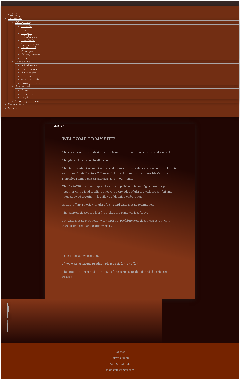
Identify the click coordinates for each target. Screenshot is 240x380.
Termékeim (15, 18)
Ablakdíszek (29, 37)
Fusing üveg (22, 61)
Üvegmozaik (22, 86)
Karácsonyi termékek (28, 101)
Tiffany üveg (23, 22)
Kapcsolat (14, 108)
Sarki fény (14, 15)
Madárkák (28, 40)
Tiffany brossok (30, 54)
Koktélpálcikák (30, 83)
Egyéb (25, 58)
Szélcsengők (28, 72)
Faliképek (27, 94)
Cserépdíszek (29, 69)
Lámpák (26, 33)
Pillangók (27, 51)
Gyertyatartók (30, 44)
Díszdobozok (28, 47)
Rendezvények (17, 104)
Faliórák (26, 26)
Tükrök (25, 30)
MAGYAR (59, 126)
